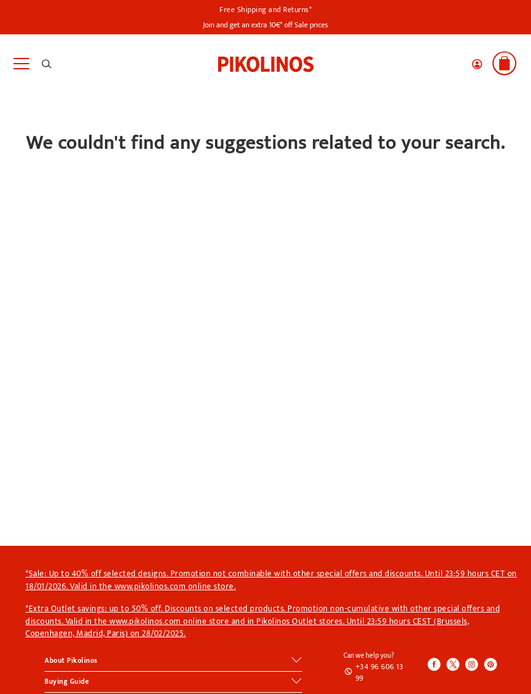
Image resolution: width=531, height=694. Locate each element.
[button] (477, 64)
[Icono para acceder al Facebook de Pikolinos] (434, 665)
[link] (266, 63)
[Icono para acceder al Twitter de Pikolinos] (453, 665)
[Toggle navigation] (21, 64)
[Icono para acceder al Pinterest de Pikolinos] (489, 665)
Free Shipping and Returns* (265, 9)
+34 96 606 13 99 (379, 672)
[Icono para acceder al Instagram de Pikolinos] (471, 665)
